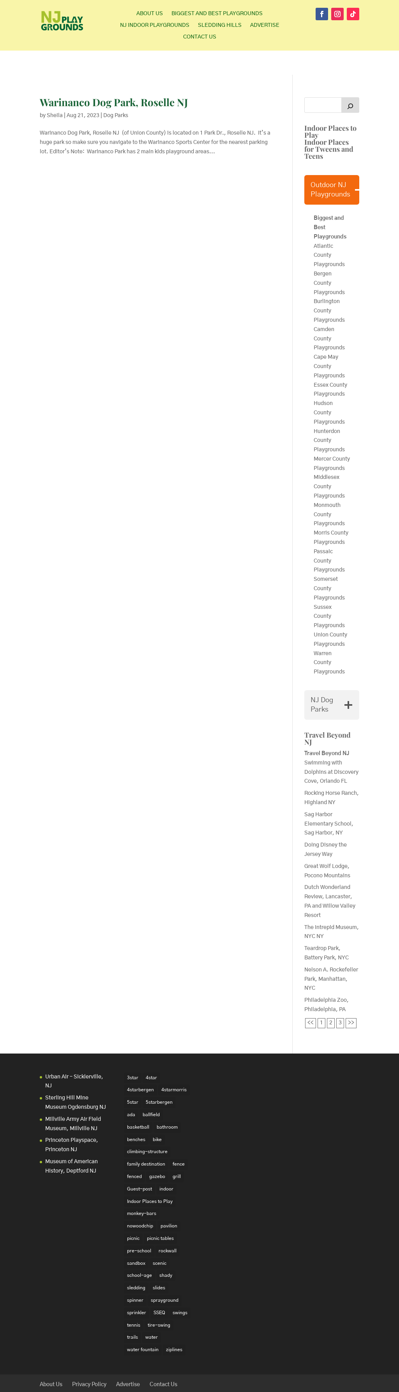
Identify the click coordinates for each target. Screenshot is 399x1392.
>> (351, 998)
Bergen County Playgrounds (330, 259)
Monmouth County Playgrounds (329, 491)
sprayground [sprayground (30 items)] (164, 1276)
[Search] (350, 81)
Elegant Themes (92, 1381)
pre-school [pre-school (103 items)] (139, 1226)
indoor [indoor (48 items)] (166, 1164)
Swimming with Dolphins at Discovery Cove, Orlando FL (331, 748)
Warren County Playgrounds (330, 638)
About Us (149, 13)
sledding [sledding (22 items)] (136, 1263)
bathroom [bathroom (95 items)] (167, 1103)
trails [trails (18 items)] (132, 1313)
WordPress (160, 1381)
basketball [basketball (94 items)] (138, 1103)
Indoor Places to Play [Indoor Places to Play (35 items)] (150, 1177)
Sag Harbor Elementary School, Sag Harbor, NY (328, 800)
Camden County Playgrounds (329, 315)
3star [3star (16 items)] (132, 1053)
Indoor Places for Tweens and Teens (328, 125)
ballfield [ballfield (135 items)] (151, 1090)
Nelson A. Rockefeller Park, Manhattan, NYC (331, 955)
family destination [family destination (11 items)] (146, 1140)
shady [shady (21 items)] (165, 1251)
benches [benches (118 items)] (136, 1115)
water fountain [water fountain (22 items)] (143, 1325)
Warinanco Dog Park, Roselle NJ (114, 78)
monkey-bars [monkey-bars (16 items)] (141, 1189)
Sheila (55, 91)
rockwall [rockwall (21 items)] (168, 1226)
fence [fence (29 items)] (179, 1140)
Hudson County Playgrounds (329, 389)
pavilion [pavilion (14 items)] (169, 1201)
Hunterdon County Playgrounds (329, 416)
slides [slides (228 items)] (159, 1263)
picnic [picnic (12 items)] (133, 1214)
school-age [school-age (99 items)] (139, 1251)
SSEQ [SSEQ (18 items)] (159, 1288)
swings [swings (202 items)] (180, 1288)
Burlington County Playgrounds (329, 287)
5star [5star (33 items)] (132, 1078)
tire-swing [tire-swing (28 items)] (159, 1300)
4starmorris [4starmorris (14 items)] (174, 1065)
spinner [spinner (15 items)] (135, 1276)
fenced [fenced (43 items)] (134, 1152)
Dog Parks (115, 91)
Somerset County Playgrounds (329, 564)
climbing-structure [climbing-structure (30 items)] (147, 1127)
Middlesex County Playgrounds (329, 463)
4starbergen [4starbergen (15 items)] (140, 1065)
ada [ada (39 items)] (131, 1090)
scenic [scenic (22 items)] (159, 1238)
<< (310, 998)
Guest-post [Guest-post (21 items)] (139, 1164)
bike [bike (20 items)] (157, 1115)
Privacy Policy (89, 1360)
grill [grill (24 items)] (177, 1152)
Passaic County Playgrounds (330, 537)
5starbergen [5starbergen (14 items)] (159, 1078)
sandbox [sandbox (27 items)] (136, 1238)
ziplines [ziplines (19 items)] (174, 1325)
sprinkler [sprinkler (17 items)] (136, 1288)
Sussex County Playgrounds (330, 592)
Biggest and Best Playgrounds (217, 13)
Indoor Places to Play (330, 107)
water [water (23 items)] (151, 1313)
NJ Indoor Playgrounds (154, 25)
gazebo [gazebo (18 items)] (157, 1152)
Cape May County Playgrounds (329, 342)
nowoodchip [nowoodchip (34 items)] (140, 1201)
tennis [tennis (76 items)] (133, 1300)
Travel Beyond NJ (327, 714)
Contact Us (199, 37)
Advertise (264, 25)
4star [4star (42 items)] (151, 1053)
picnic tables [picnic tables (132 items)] (160, 1214)
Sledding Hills (220, 25)
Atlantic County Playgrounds (329, 231)
